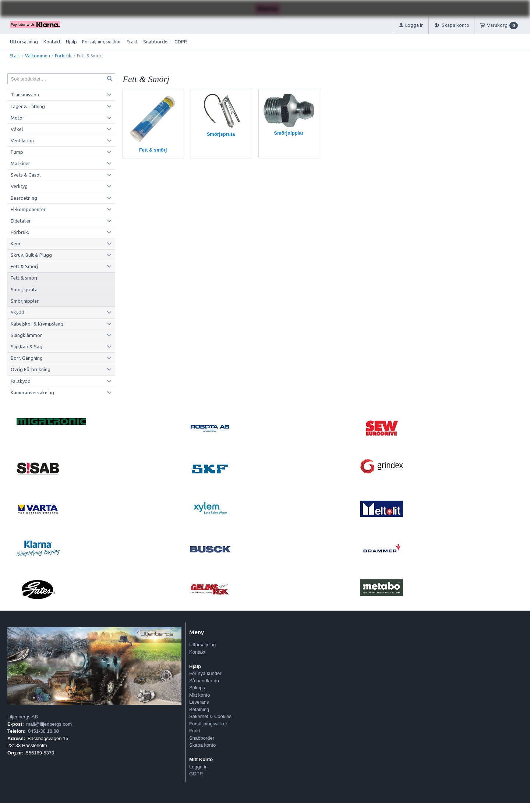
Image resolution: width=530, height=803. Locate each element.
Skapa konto (202, 745)
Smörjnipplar (25, 300)
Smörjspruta (24, 289)
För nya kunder (205, 673)
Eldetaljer (21, 220)
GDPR (180, 41)
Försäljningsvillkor (101, 41)
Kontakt (52, 41)
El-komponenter (28, 209)
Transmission (25, 94)
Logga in (198, 767)
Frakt (132, 41)
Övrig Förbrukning (30, 369)
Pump (17, 151)
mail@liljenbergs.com (49, 724)
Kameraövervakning (32, 392)
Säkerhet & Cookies (210, 716)
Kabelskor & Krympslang (37, 323)
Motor (17, 117)
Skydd (17, 312)
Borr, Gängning (27, 357)
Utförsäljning (24, 41)
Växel (17, 129)
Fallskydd (21, 381)
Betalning (199, 709)
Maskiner (20, 163)
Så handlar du (204, 680)
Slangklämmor (26, 335)
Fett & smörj (24, 277)
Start (15, 55)
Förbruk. (63, 55)
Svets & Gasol (25, 174)
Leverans (199, 702)
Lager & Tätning (28, 106)
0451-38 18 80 (43, 731)
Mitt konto (199, 695)
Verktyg (19, 186)
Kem (15, 243)
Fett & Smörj (24, 266)
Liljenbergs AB (22, 716)
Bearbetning (24, 197)
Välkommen (37, 55)
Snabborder (156, 41)
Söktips (197, 687)
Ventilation (22, 140)
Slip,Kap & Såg (26, 346)
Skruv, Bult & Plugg (31, 254)
